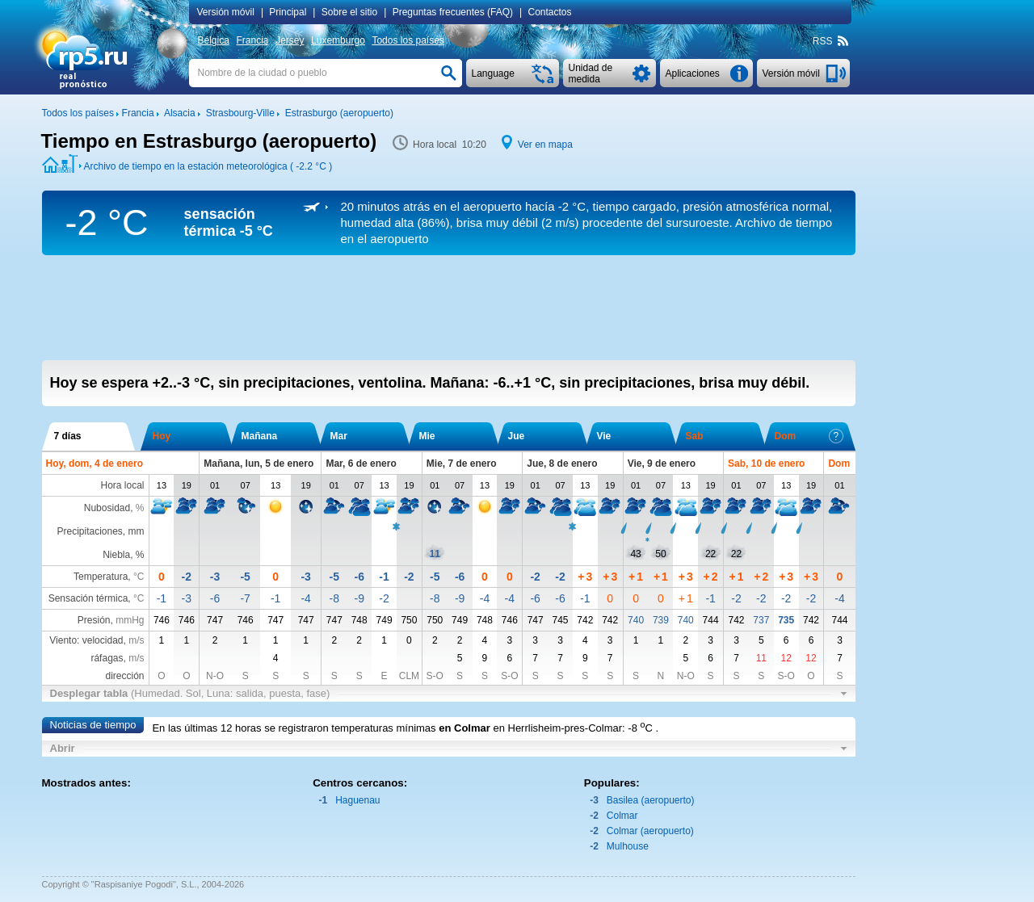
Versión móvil (225, 12)
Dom (809, 436)
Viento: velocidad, (96, 640)
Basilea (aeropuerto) (651, 800)
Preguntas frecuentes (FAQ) (453, 12)
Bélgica (213, 40)
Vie (604, 436)
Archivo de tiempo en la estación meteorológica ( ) (208, 166)
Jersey (289, 40)
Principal (287, 12)
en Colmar (464, 728)
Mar (338, 436)
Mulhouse (628, 846)
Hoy (162, 436)
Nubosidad (107, 508)
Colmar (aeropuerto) (650, 831)
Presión (94, 620)
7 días (68, 436)
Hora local (122, 485)
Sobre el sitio (349, 12)
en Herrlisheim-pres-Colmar (557, 728)
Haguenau (357, 800)
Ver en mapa (545, 144)
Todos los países (407, 40)
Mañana (260, 436)
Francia (252, 40)
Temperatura (101, 576)
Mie (427, 436)
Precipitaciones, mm (100, 531)
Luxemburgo (338, 40)
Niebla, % (123, 554)
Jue (516, 436)
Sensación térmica (88, 598)
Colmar (622, 815)
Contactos (550, 12)
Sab (695, 436)
